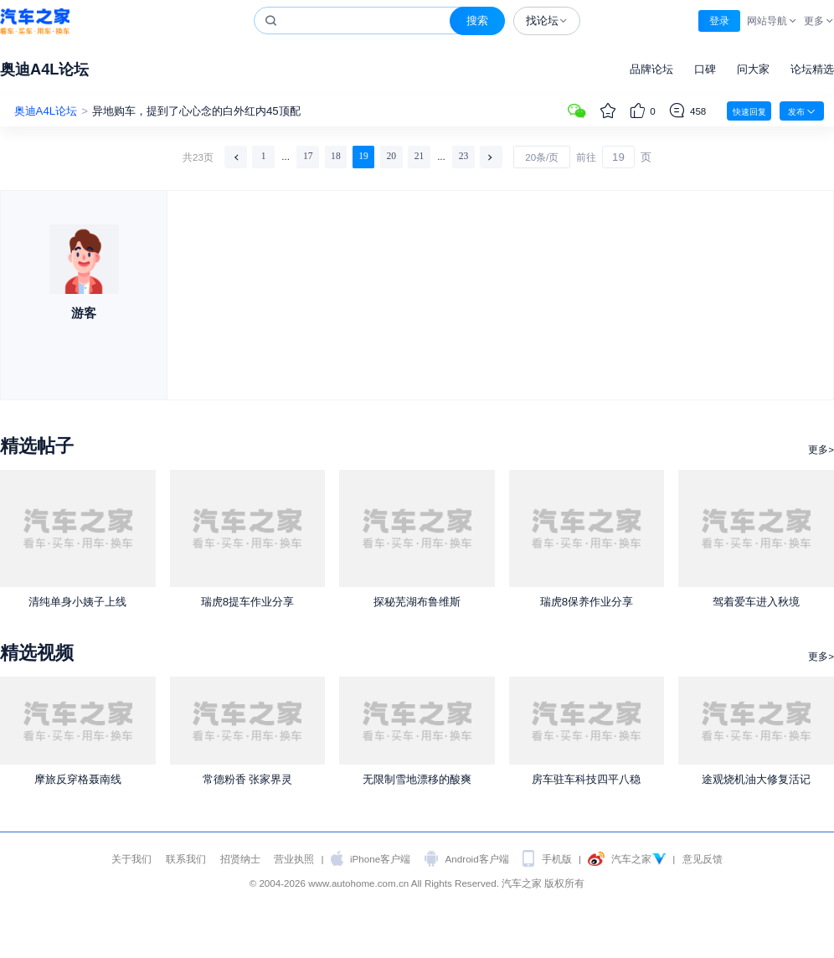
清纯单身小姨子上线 (77, 601)
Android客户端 (477, 858)
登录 (719, 20)
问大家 (753, 69)
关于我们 (131, 858)
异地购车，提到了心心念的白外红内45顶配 (196, 111)
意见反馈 (702, 858)
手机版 (557, 858)
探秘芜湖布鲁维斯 (417, 601)
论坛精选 (812, 69)
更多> (821, 449)
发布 (802, 111)
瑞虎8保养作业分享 (586, 601)
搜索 (477, 20)
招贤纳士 (240, 858)
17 (308, 156)
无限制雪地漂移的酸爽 (417, 779)
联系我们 (186, 858)
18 (336, 156)
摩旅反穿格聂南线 (77, 779)
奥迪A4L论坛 (44, 69)
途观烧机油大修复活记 (756, 779)
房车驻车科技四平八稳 (586, 779)
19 (363, 156)
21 (419, 156)
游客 (83, 313)
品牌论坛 (651, 69)
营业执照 (294, 858)
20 (391, 156)
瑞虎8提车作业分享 (247, 601)
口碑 (705, 69)
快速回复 (749, 111)
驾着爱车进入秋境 (756, 601)
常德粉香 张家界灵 (248, 779)
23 (464, 156)
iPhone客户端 (380, 858)
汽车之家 (35, 21)
